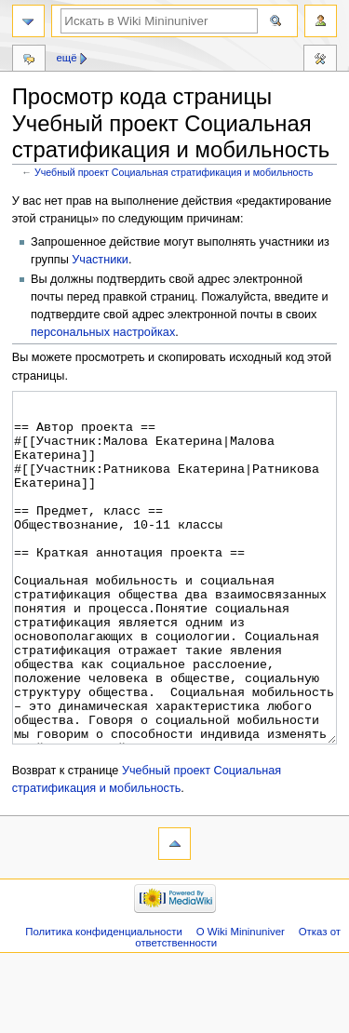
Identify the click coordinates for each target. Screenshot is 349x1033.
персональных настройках (103, 332)
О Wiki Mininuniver (240, 1001)
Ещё (66, 57)
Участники (100, 259)
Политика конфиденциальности (103, 1001)
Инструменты (320, 60)
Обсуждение (29, 60)
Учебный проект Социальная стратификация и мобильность (173, 172)
